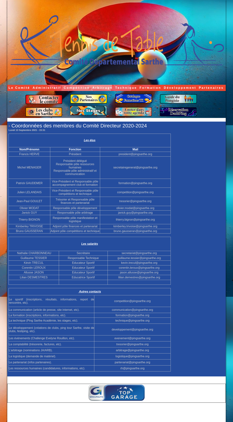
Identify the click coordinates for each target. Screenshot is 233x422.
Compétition (77, 88)
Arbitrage (102, 88)
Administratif (47, 88)
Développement (180, 88)
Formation (150, 88)
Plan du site (126, 416)
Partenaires (211, 88)
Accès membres (109, 416)
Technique (126, 88)
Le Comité (19, 88)
